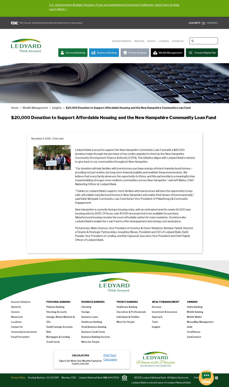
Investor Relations (121, 41)
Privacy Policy (18, 377)
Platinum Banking (55, 307)
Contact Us (178, 41)
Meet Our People (90, 342)
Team (155, 322)
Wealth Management (167, 53)
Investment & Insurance (164, 312)
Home (14, 107)
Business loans (89, 317)
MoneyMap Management (200, 322)
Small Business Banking (93, 327)
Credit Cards (53, 342)
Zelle (189, 327)
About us (16, 307)
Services (156, 307)
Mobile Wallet (194, 317)
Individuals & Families (128, 317)
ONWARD (203, 22)
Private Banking (134, 53)
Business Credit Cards (93, 332)
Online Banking (195, 307)
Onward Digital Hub (202, 52)
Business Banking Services (95, 337)
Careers (151, 41)
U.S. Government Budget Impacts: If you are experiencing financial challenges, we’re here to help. (114, 5)
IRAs (48, 332)
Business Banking (104, 53)
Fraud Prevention (20, 337)
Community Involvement (24, 332)
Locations (164, 41)
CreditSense (193, 332)
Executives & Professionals (131, 312)
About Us (139, 41)
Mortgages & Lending (58, 337)
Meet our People (126, 322)
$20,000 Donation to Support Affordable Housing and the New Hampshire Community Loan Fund (128, 107)
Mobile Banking (195, 312)
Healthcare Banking (91, 322)
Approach (157, 317)
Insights (57, 107)
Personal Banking (72, 53)
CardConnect (194, 337)
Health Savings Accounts (59, 327)
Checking (86, 307)
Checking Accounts (56, 312)
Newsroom (17, 317)
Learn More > (58, 9)
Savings (85, 312)
